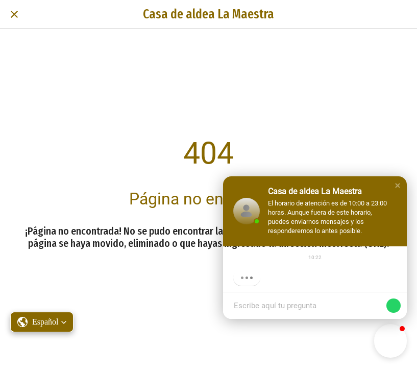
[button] (398, 185)
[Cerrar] (14, 14)
